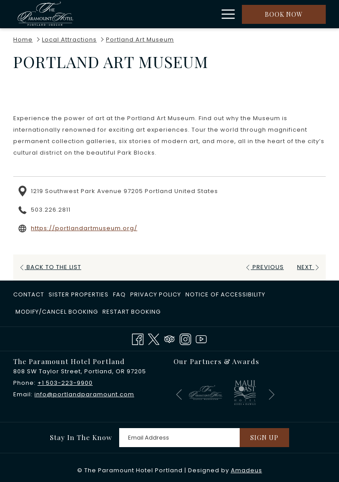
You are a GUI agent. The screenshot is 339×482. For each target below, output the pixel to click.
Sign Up (264, 437)
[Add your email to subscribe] (179, 437)
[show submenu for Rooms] (175, 14)
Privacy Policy (155, 294)
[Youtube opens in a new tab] (201, 338)
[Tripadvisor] (169, 338)
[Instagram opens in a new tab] (185, 338)
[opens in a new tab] (205, 392)
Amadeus (246, 470)
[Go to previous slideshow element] (179, 394)
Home (23, 39)
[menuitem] (154, 14)
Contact (28, 294)
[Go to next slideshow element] (271, 394)
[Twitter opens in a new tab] (153, 338)
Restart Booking (131, 311)
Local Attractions (69, 39)
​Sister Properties (79, 294)
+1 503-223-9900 (65, 383)
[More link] (225, 14)
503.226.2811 (51, 209)
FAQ (119, 294)
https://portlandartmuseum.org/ (84, 228)
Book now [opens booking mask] (284, 14)
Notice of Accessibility (225, 294)
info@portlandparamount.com (84, 394)
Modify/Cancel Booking (56, 311)
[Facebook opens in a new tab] (137, 338)
